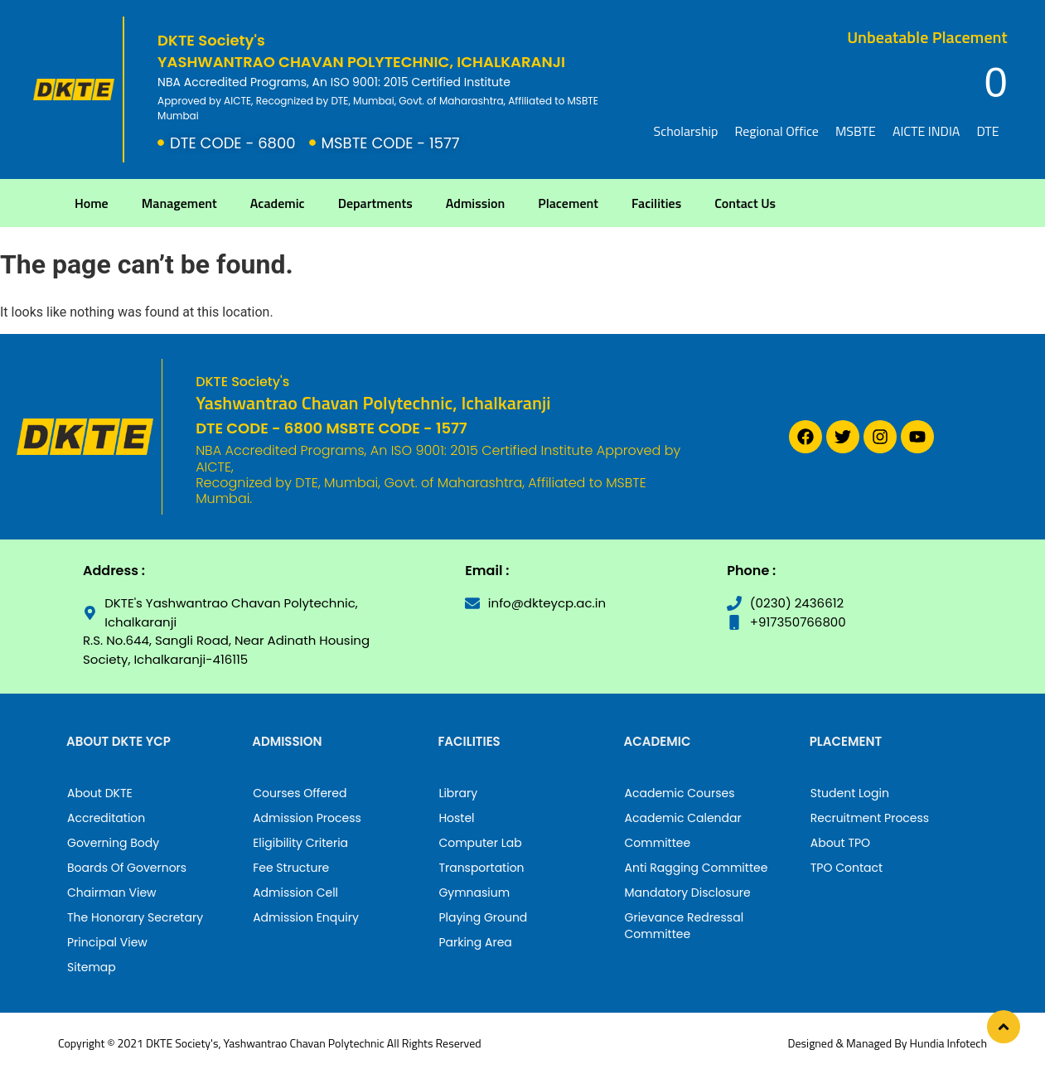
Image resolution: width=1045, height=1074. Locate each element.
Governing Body (113, 843)
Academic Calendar (683, 818)
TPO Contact (846, 867)
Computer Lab (479, 843)
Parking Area (474, 942)
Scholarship (686, 131)
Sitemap (91, 967)
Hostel (456, 818)
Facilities (656, 203)
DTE (987, 131)
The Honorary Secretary (135, 917)
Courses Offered (299, 793)
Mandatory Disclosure (688, 892)
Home (92, 203)
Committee (658, 843)
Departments (375, 203)
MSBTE (855, 131)
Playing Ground (482, 917)
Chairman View (112, 892)
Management (179, 203)
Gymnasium (474, 892)
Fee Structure (291, 867)
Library (457, 793)
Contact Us (745, 203)
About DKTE (100, 793)
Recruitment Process (869, 818)
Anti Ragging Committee (696, 867)
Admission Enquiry (306, 917)
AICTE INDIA (926, 131)
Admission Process (307, 818)
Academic (277, 203)
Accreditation (106, 818)
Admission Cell (295, 892)
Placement (568, 203)
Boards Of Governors (126, 867)
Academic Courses (680, 793)
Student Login (849, 793)
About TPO (840, 843)
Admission (476, 203)
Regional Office (776, 131)
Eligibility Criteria (300, 843)
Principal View (107, 942)
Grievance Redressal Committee (684, 925)
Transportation (481, 867)
